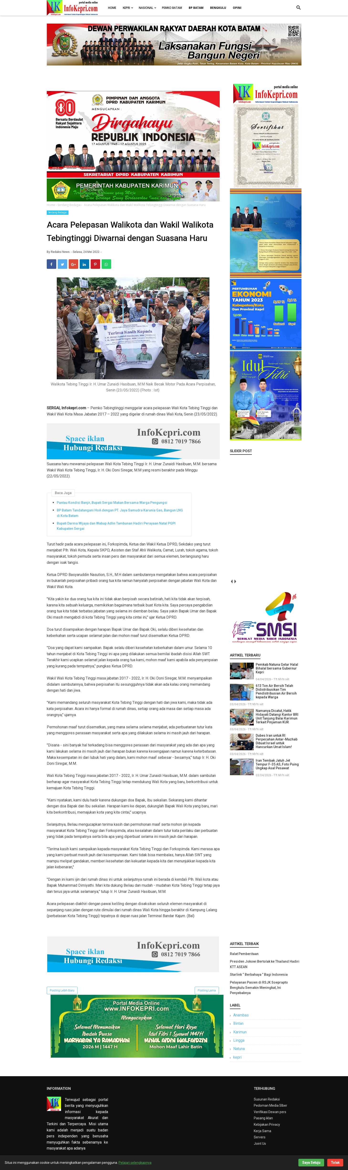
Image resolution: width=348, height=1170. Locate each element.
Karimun (240, 1032)
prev (232, 582)
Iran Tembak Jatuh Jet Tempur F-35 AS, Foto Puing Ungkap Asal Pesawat (277, 764)
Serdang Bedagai (57, 212)
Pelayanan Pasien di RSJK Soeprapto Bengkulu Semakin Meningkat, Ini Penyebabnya (259, 987)
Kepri (126, 8)
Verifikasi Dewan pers (270, 1112)
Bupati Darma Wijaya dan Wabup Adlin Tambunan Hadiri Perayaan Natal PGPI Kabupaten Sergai (116, 525)
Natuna (239, 1048)
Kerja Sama (262, 1131)
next (235, 582)
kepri (237, 1057)
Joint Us (260, 1143)
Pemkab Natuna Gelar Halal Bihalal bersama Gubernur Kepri (277, 668)
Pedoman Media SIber (270, 1105)
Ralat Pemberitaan (244, 954)
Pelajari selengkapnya (135, 1163)
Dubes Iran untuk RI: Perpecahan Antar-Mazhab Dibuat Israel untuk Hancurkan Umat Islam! (276, 741)
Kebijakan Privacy (267, 1124)
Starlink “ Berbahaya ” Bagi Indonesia (259, 974)
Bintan (238, 1023)
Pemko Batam (172, 8)
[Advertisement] (265, 858)
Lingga (238, 1040)
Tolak (335, 1163)
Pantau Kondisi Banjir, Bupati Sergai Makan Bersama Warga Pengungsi (112, 503)
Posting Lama (207, 990)
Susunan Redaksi (267, 1099)
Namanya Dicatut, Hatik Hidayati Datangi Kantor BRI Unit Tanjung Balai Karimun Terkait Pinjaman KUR (277, 716)
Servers (259, 1137)
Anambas (241, 1015)
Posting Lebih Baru (62, 990)
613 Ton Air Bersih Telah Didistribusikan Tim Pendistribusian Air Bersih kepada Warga (276, 691)
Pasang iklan (263, 1118)
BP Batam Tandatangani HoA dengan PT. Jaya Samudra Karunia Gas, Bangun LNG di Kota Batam (120, 512)
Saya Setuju (311, 1163)
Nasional (146, 8)
